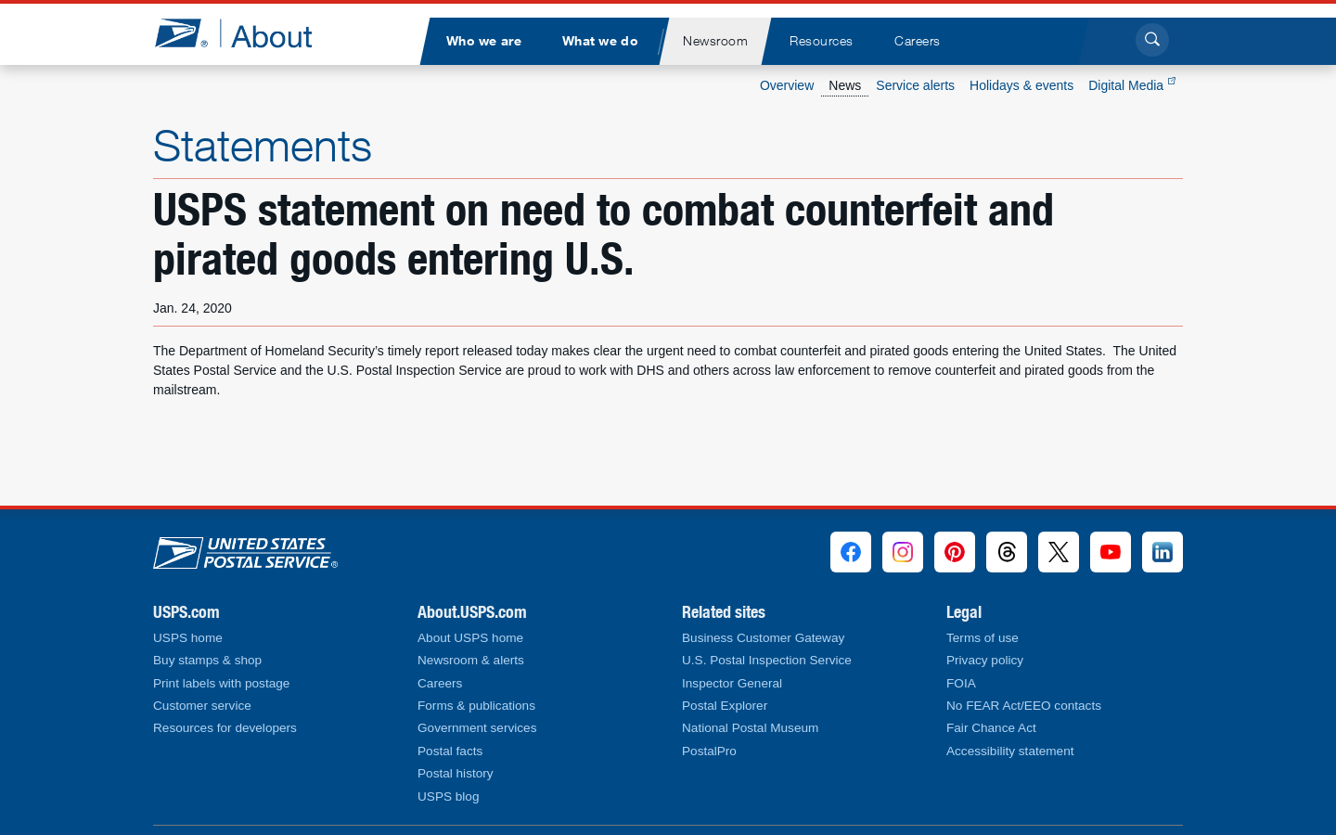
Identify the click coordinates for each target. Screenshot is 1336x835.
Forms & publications (476, 706)
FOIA (961, 683)
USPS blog (449, 796)
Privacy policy (984, 660)
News (845, 85)
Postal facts (450, 751)
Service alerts (915, 85)
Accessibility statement (1010, 751)
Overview (787, 85)
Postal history (456, 773)
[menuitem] (483, 41)
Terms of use (982, 638)
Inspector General (732, 683)
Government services (477, 728)
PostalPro (709, 751)
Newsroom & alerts (471, 660)
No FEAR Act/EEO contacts (1023, 706)
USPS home (188, 638)
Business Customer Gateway (763, 638)
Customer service (202, 706)
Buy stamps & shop (207, 660)
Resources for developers (225, 728)
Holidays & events (1021, 85)
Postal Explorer (724, 706)
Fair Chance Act (991, 728)
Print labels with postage (221, 683)
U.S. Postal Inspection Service (767, 660)
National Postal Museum (750, 728)
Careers (440, 683)
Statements (262, 145)
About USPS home (470, 638)
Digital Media (1131, 85)
